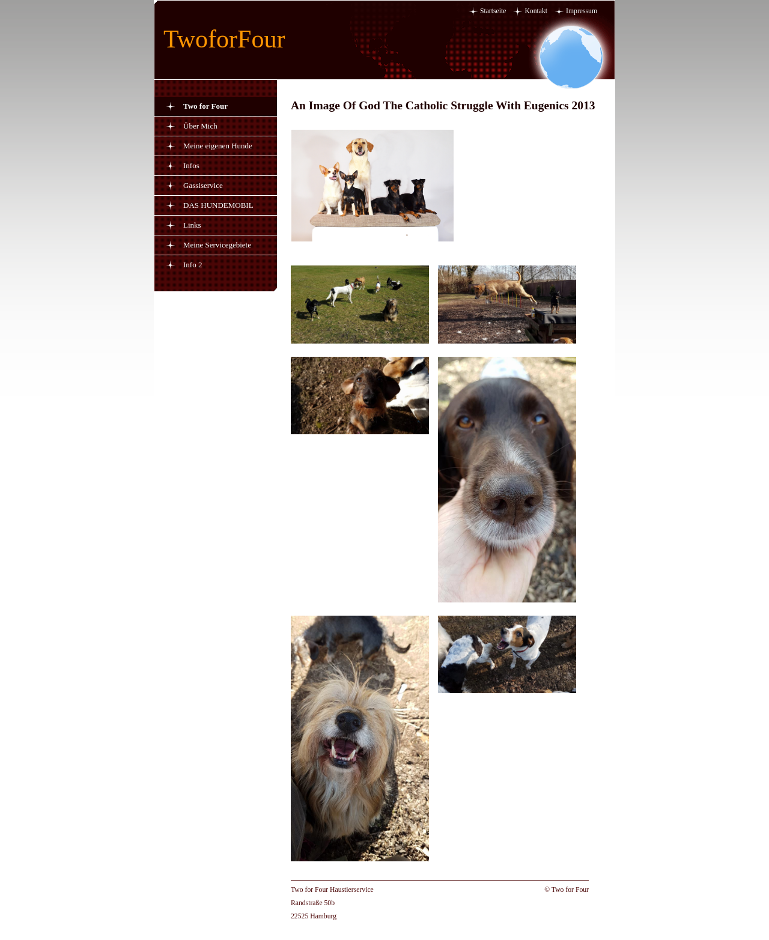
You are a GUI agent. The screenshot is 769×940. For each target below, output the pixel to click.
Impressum (581, 11)
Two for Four (205, 106)
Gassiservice (203, 185)
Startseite (493, 11)
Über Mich (200, 125)
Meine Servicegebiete (217, 244)
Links (192, 224)
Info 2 (192, 264)
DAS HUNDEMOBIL (218, 205)
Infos (191, 165)
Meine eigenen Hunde (217, 145)
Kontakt (535, 11)
